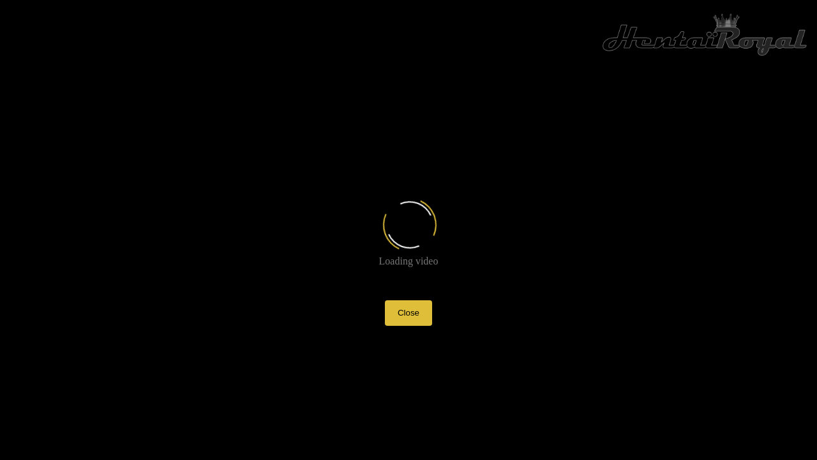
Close (408, 313)
